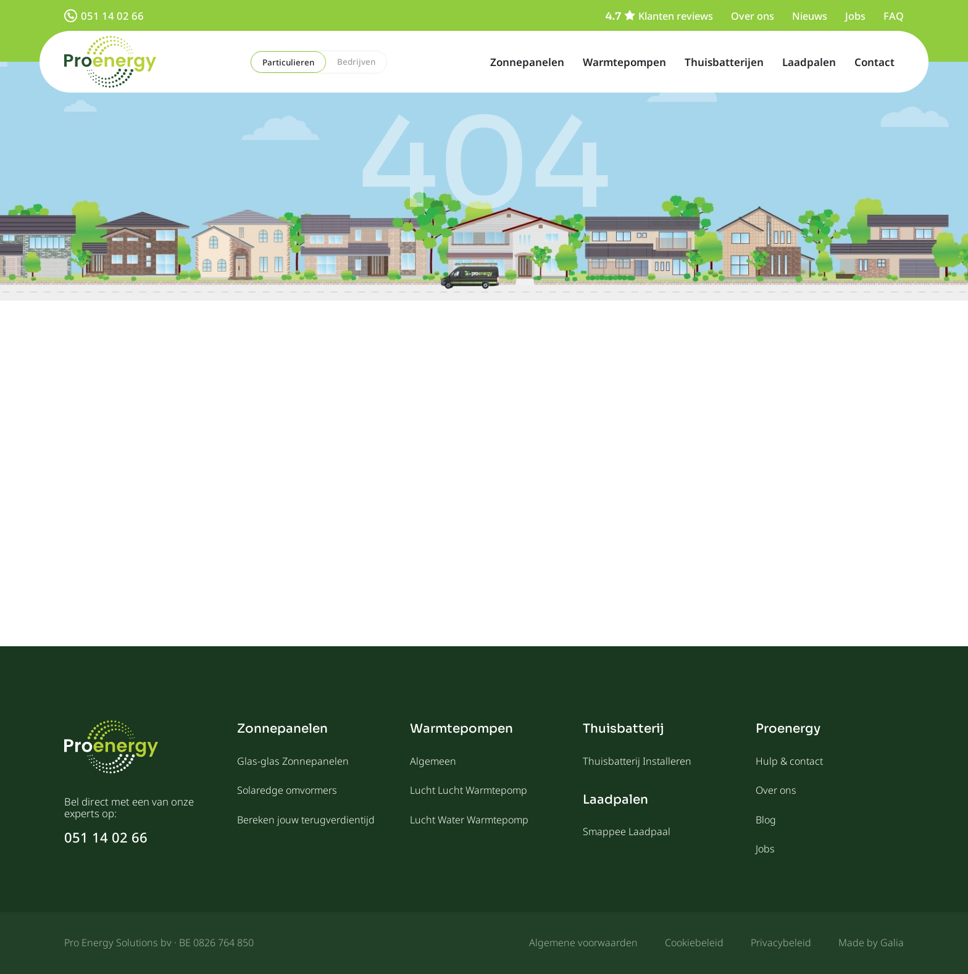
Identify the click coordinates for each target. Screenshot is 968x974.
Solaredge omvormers (287, 790)
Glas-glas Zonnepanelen (293, 761)
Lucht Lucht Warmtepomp (468, 790)
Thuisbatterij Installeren (637, 761)
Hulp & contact (789, 761)
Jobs (855, 16)
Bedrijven (356, 61)
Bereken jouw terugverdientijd (306, 819)
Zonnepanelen (527, 62)
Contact (874, 62)
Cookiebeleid (694, 942)
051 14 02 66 (104, 16)
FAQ (893, 16)
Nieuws (809, 16)
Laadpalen (809, 62)
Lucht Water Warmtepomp (469, 819)
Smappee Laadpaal (626, 831)
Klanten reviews (659, 16)
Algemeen (433, 761)
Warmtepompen (624, 62)
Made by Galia (871, 942)
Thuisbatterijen (724, 62)
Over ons (752, 16)
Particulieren (288, 62)
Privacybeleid (781, 942)
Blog (766, 819)
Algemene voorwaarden (583, 942)
